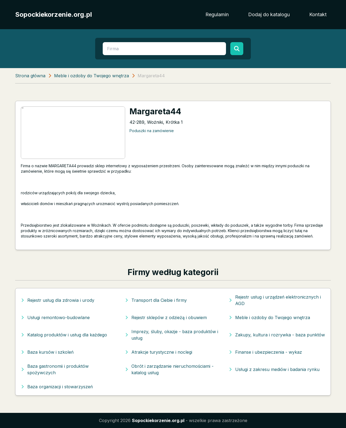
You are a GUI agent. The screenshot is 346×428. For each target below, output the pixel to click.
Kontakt (318, 14)
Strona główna (30, 75)
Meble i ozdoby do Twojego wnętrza (91, 75)
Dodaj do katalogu (269, 14)
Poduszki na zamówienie (151, 130)
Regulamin (217, 14)
